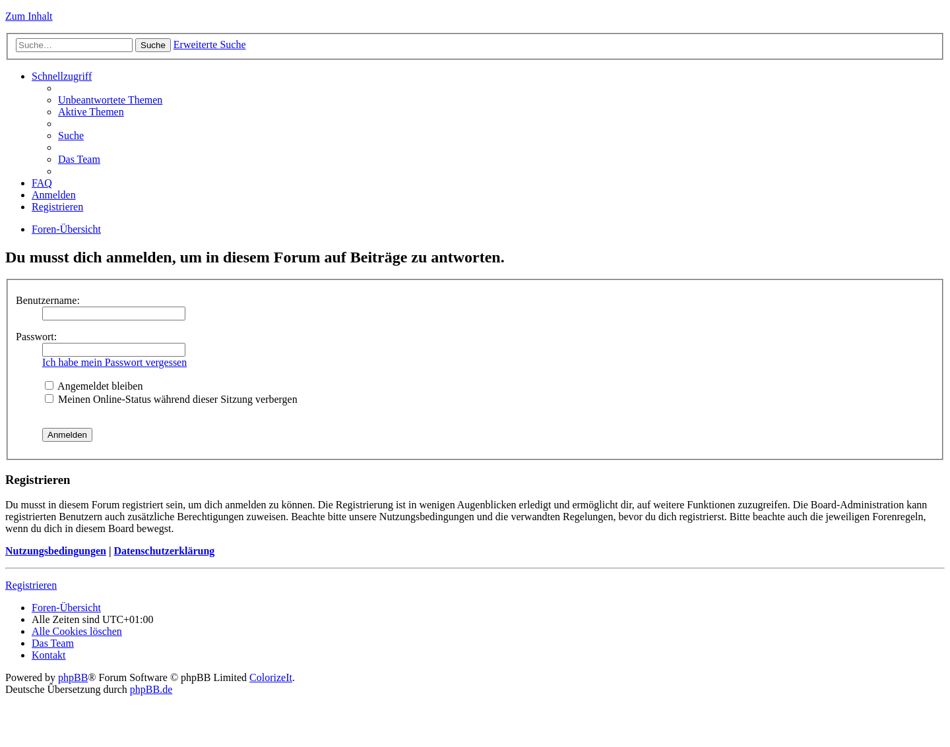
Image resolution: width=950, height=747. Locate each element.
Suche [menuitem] (71, 135)
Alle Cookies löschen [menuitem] (77, 631)
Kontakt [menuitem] (49, 655)
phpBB (73, 677)
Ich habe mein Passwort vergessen (114, 362)
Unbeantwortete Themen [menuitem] (110, 99)
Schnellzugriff (62, 76)
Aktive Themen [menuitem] (91, 111)
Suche (153, 45)
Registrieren (31, 585)
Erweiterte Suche (210, 44)
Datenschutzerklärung (163, 550)
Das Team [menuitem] (79, 159)
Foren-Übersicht (66, 229)
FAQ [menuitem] (42, 183)
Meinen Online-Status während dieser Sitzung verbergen (171, 399)
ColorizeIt (270, 677)
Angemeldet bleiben (93, 386)
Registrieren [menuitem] (57, 206)
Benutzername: (48, 300)
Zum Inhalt (29, 16)
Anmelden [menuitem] (54, 194)
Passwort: (36, 336)
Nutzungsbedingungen (55, 550)
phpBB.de (151, 689)
